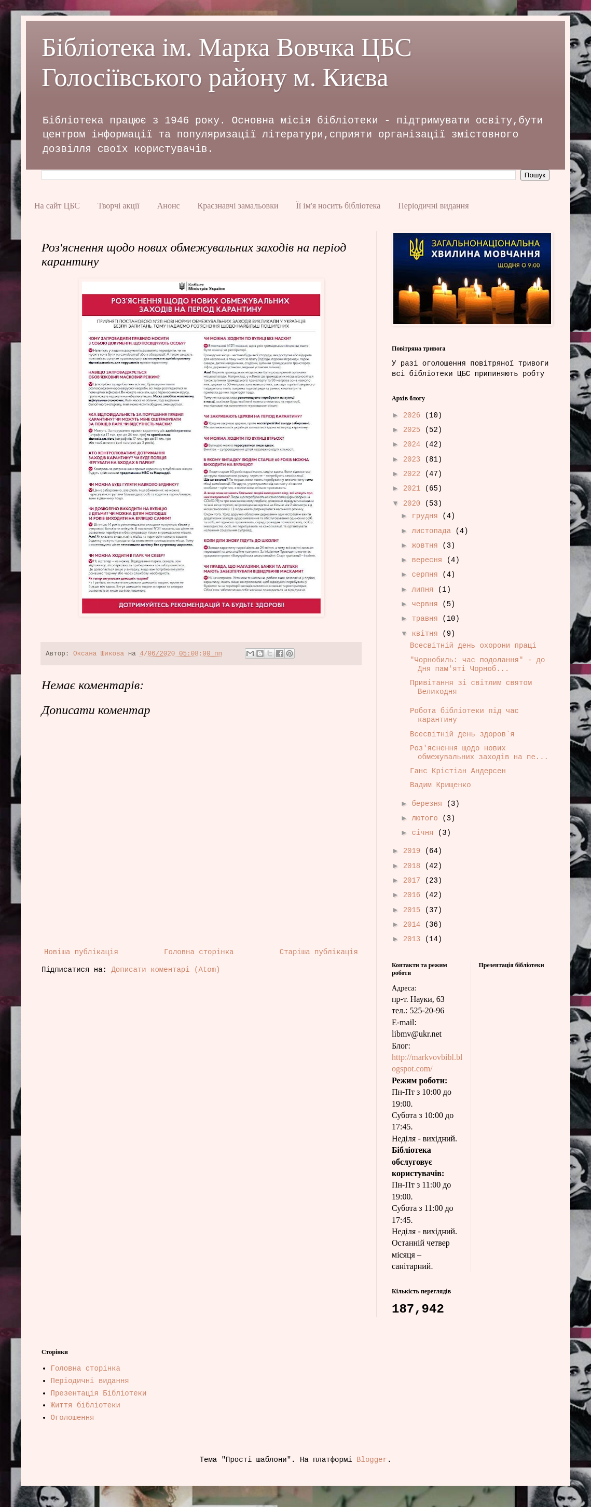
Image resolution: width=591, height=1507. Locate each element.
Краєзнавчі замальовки (238, 205)
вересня (428, 560)
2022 (414, 474)
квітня (426, 634)
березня (428, 804)
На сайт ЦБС (57, 205)
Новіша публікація (81, 952)
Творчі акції (119, 205)
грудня (426, 516)
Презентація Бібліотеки (99, 1393)
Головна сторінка (198, 952)
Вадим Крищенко (440, 785)
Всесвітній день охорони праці (473, 645)
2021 (414, 488)
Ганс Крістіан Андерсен (458, 771)
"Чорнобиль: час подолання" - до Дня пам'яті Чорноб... (477, 664)
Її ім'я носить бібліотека (338, 205)
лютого (426, 818)
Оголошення (72, 1418)
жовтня (426, 545)
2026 (414, 415)
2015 (414, 910)
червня (426, 604)
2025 (414, 430)
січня (424, 833)
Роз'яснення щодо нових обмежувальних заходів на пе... (479, 752)
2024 (414, 444)
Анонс (168, 205)
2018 (414, 866)
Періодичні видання (433, 205)
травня (426, 619)
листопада (433, 531)
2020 (414, 503)
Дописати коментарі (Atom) (165, 970)
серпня (426, 574)
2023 (414, 459)
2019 (414, 851)
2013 (414, 939)
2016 (414, 895)
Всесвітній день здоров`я (462, 734)
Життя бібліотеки (85, 1405)
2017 (414, 880)
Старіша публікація (319, 952)
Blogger (371, 1460)
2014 (414, 924)
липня (424, 589)
